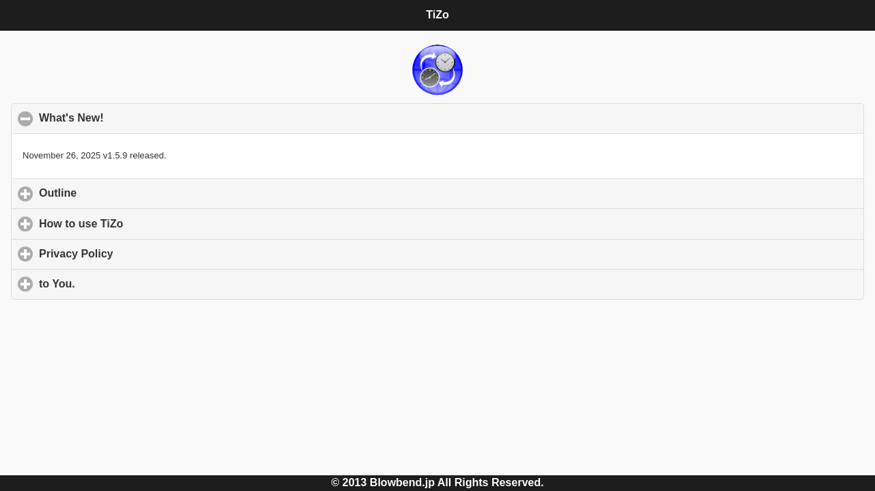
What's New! (138, 117)
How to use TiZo (145, 223)
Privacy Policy (140, 253)
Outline (121, 192)
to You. (120, 283)
